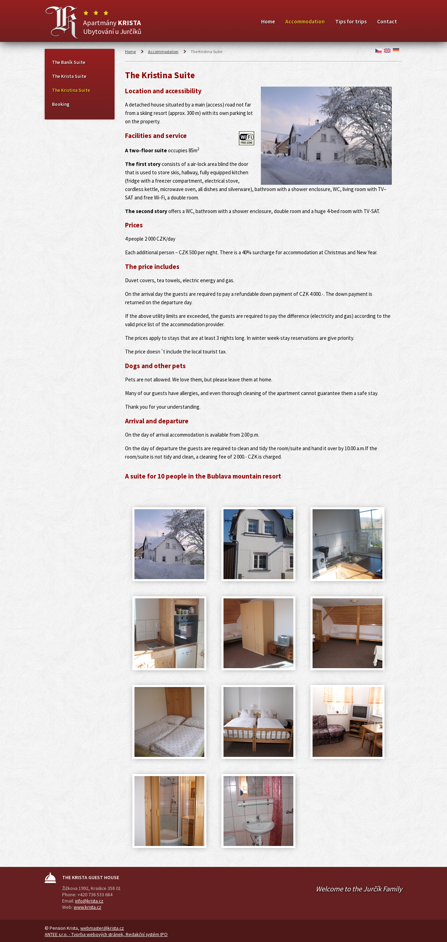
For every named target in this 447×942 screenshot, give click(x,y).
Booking (60, 104)
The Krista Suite (69, 76)
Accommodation (305, 21)
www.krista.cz (87, 907)
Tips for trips (351, 21)
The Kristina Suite (71, 90)
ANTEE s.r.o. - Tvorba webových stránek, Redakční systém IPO (106, 934)
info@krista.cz (89, 901)
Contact (387, 21)
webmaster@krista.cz (102, 928)
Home (268, 21)
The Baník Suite (68, 62)
